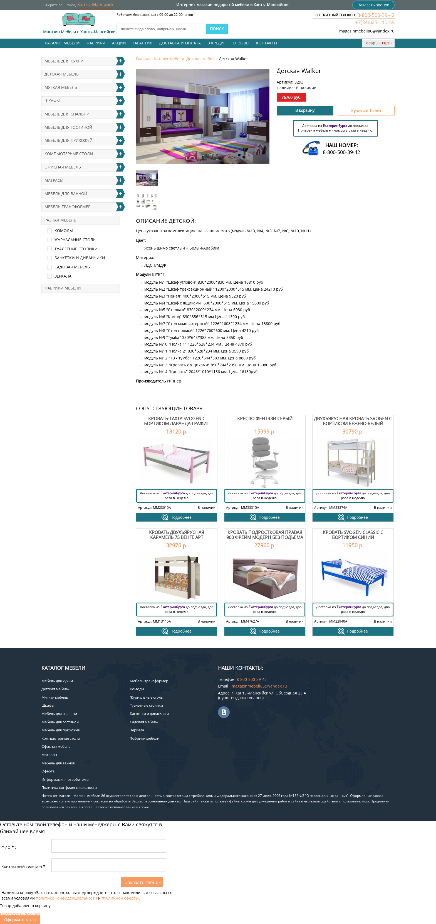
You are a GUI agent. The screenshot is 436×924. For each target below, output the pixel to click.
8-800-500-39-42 (376, 15)
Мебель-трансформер (67, 206)
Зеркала (62, 276)
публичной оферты (120, 898)
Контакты (266, 43)
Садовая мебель (72, 267)
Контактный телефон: (24, 866)
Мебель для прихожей (68, 140)
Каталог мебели (62, 43)
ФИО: (8, 847)
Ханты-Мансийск (95, 4)
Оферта (47, 771)
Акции (119, 43)
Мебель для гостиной (68, 127)
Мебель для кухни (64, 61)
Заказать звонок (373, 4)
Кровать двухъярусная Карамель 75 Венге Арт (176, 534)
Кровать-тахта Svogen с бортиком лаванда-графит (176, 421)
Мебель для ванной (65, 193)
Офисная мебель (62, 167)
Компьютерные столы (68, 153)
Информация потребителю (65, 779)
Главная (144, 58)
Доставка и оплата (180, 43)
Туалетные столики (76, 248)
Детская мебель (201, 58)
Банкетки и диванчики (79, 257)
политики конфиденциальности (66, 898)
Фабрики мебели (62, 288)
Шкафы (52, 100)
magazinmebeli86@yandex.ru (367, 31)
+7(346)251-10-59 (375, 22)
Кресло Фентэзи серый (265, 419)
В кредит (216, 43)
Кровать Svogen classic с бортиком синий (353, 534)
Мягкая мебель (60, 87)
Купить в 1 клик (366, 110)
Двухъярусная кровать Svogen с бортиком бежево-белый (353, 421)
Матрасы (53, 180)
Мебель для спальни (67, 114)
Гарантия (142, 43)
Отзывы (241, 43)
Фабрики (95, 43)
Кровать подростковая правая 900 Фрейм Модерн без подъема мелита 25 (264, 537)
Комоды (63, 230)
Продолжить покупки (20, 914)
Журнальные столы (75, 239)
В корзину (304, 110)
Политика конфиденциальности (69, 787)
